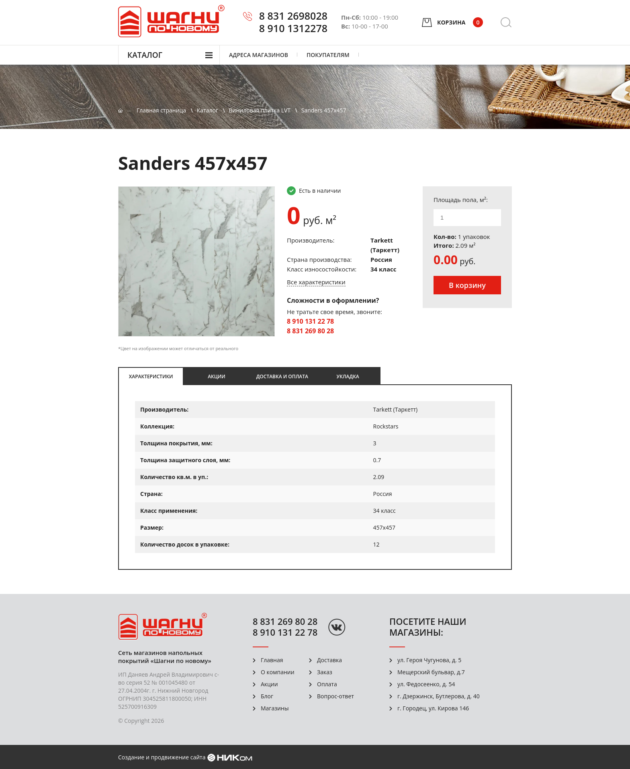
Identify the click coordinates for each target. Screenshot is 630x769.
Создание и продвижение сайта (161, 757)
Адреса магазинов (258, 55)
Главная (272, 660)
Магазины (274, 708)
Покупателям (328, 55)
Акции (269, 684)
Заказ (324, 672)
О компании (278, 672)
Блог (267, 696)
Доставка (329, 660)
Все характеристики (316, 282)
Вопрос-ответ (335, 696)
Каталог (144, 55)
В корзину (467, 285)
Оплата (327, 684)
